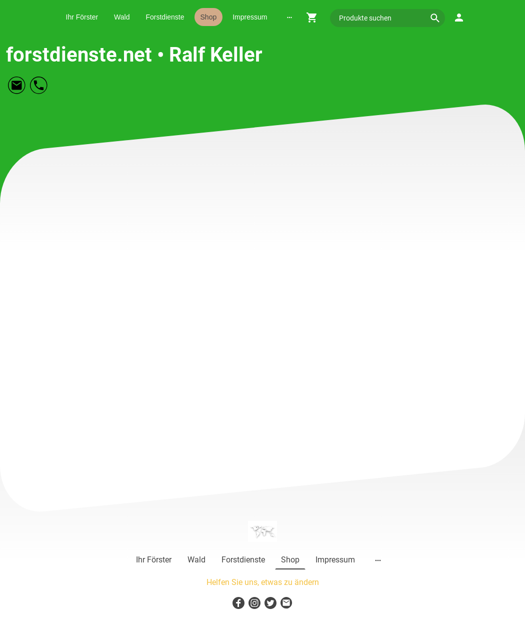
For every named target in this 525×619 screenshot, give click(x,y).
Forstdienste (165, 17)
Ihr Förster (82, 17)
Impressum (249, 17)
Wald (122, 17)
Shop (208, 17)
